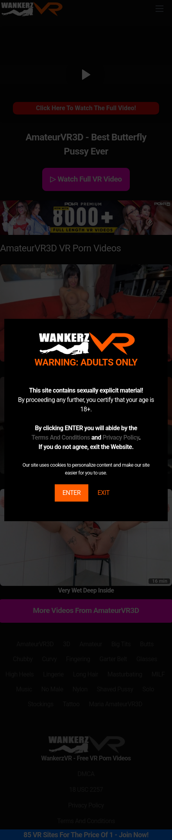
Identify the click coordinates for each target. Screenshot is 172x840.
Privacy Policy (120, 437)
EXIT (103, 492)
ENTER (72, 492)
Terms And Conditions (60, 437)
